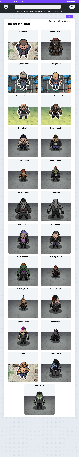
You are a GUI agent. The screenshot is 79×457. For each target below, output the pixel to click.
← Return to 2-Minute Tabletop (11, 1)
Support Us (55, 11)
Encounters (29, 11)
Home (20, 11)
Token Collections (42, 11)
